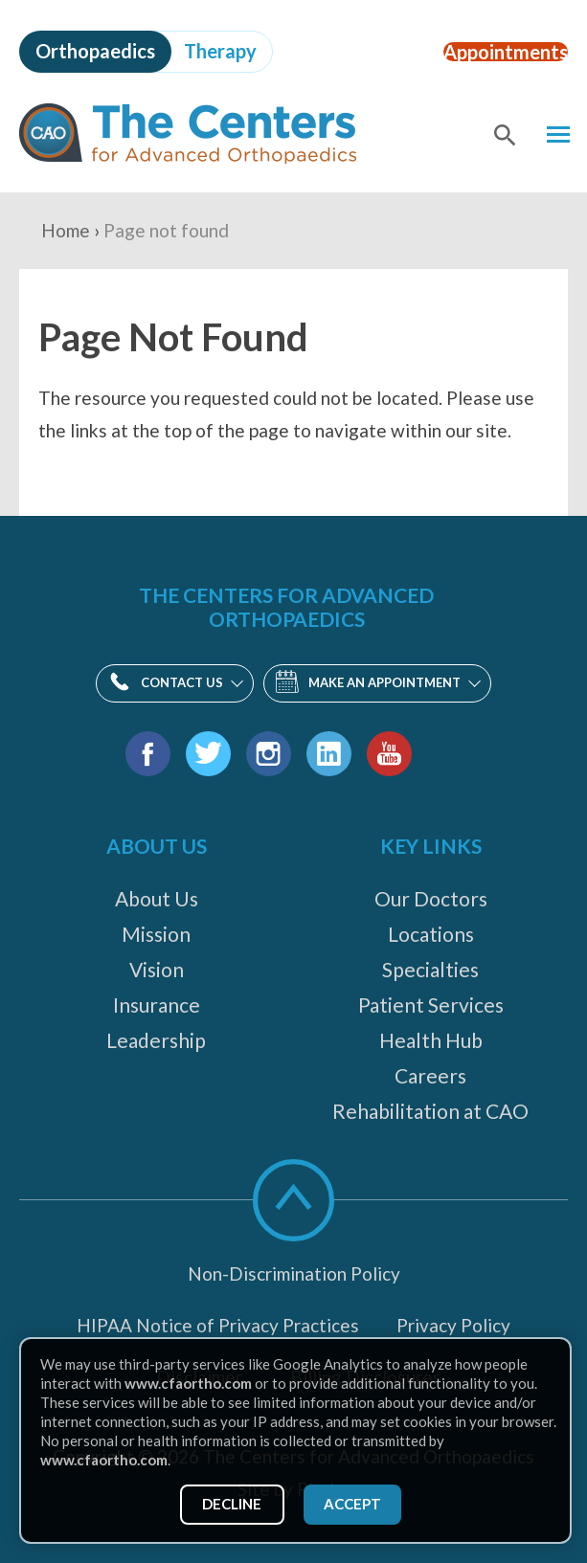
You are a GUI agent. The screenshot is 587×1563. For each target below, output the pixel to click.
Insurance (156, 1004)
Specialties (430, 969)
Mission (156, 934)
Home (65, 230)
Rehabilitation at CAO (430, 1111)
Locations (431, 934)
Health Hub (431, 1040)
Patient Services (431, 1004)
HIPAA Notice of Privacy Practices (218, 1325)
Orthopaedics (95, 50)
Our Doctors (430, 898)
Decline (228, 1501)
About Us (156, 898)
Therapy (220, 50)
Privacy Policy (453, 1325)
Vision (156, 969)
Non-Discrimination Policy (294, 1273)
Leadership (156, 1040)
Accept (356, 1501)
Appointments (490, 50)
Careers (430, 1075)
